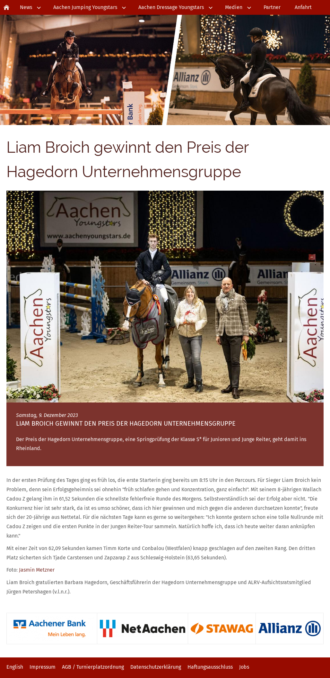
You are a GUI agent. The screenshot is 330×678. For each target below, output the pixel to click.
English (14, 667)
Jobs (244, 667)
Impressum (43, 667)
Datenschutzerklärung (155, 667)
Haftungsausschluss (210, 667)
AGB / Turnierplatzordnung (93, 667)
